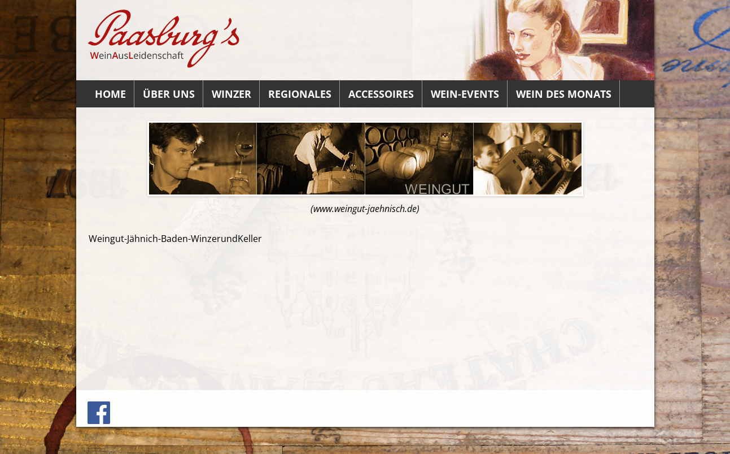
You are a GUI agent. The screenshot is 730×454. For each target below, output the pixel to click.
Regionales (299, 94)
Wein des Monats (563, 94)
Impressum (443, 405)
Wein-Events (465, 94)
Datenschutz (616, 405)
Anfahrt (398, 405)
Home (110, 94)
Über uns (169, 94)
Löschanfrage (499, 405)
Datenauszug (558, 405)
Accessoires (381, 94)
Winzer (231, 94)
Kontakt (360, 405)
